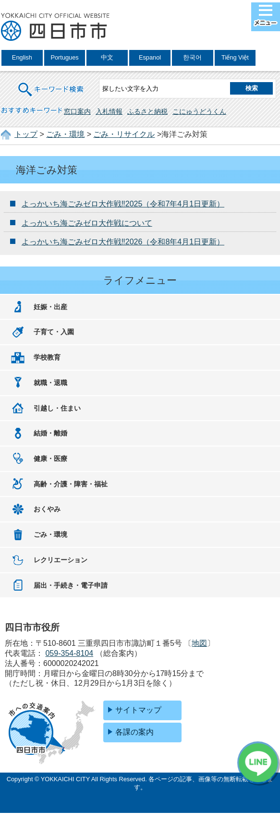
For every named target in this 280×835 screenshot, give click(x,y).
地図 (199, 643)
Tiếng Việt (235, 57)
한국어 (192, 57)
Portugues (64, 57)
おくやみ (47, 509)
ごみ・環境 (65, 134)
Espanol (150, 57)
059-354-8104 (69, 653)
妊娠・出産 (50, 307)
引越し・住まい (57, 408)
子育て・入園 (54, 332)
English (22, 57)
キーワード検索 (51, 83)
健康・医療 (50, 458)
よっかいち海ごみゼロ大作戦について (87, 223)
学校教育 (47, 357)
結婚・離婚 (50, 433)
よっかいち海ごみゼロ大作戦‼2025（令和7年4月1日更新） (123, 204)
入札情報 (109, 111)
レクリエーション (60, 560)
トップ (25, 134)
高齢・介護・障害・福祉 (71, 484)
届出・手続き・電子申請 (71, 585)
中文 (107, 57)
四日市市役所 (55, 27)
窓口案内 (77, 111)
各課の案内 (134, 732)
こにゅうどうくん (199, 111)
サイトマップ (138, 710)
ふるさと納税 (147, 111)
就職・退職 (50, 383)
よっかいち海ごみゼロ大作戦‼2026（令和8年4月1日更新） (123, 242)
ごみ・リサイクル (124, 134)
